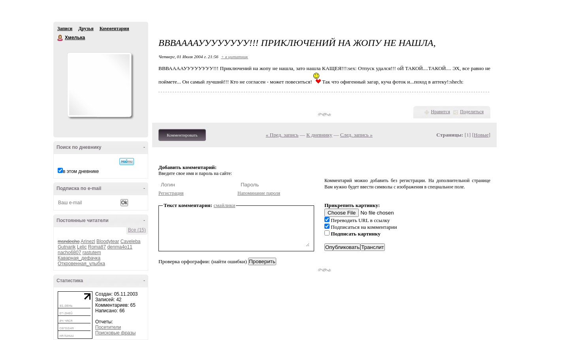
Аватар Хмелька (99, 84)
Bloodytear (107, 241)
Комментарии (114, 28)
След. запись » (356, 135)
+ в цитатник (234, 56)
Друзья (85, 28)
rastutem (92, 252)
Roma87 (97, 247)
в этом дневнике (81, 171)
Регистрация (171, 193)
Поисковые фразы (115, 333)
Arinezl (88, 241)
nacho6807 (69, 252)
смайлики (225, 205)
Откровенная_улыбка (81, 263)
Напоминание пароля (258, 193)
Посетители (108, 327)
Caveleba (131, 241)
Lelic (82, 247)
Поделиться (472, 111)
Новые (481, 135)
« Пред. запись (282, 135)
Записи (64, 28)
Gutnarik (66, 247)
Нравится (440, 111)
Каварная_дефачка (79, 258)
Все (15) (137, 230)
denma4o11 (119, 247)
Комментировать (182, 135)
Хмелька (60, 38)
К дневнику (319, 135)
